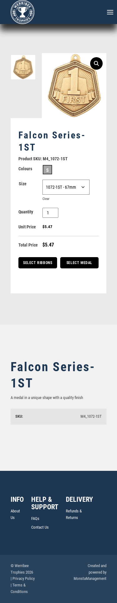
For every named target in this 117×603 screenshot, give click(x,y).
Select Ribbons (37, 263)
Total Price (28, 244)
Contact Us (40, 527)
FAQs (35, 518)
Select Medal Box (79, 264)
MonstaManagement (90, 578)
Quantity (25, 211)
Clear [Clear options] (45, 199)
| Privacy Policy (23, 578)
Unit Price (27, 226)
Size (23, 183)
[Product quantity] (50, 213)
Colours (25, 168)
